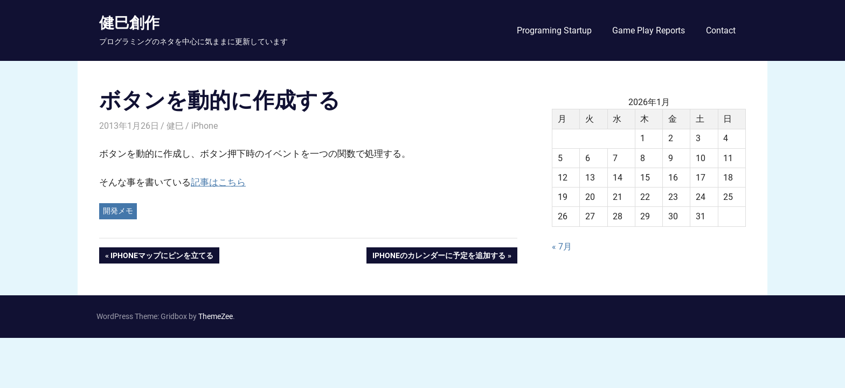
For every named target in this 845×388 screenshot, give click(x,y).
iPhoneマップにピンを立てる (161, 256)
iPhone (204, 126)
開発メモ (118, 210)
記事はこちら (218, 182)
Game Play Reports (648, 30)
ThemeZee (215, 316)
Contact (721, 30)
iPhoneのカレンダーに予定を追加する (438, 256)
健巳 (175, 126)
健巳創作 (129, 22)
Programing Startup (554, 30)
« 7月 (562, 246)
